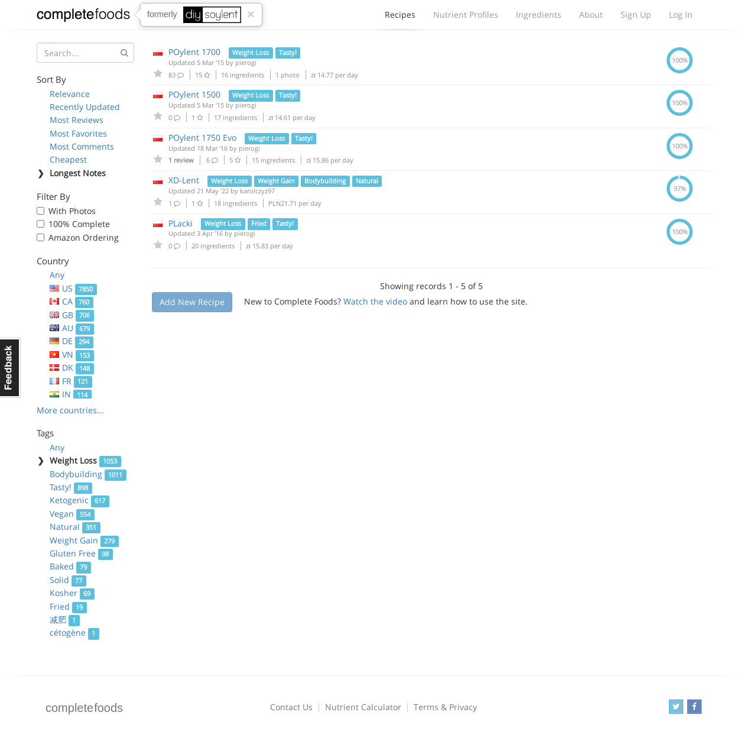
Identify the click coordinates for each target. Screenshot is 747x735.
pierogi (245, 62)
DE (71, 341)
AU (72, 327)
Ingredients (538, 14)
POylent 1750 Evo (202, 137)
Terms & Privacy (445, 707)
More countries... (70, 410)
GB (72, 314)
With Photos (72, 210)
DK (72, 367)
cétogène (74, 632)
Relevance (70, 93)
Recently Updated (85, 106)
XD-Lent (183, 180)
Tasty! (71, 487)
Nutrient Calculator (363, 707)
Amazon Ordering (83, 237)
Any (57, 274)
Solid (68, 579)
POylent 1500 (194, 94)
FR (71, 381)
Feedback (10, 368)
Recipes (400, 18)
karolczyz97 (257, 190)
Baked (70, 566)
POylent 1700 (194, 51)
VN (72, 354)
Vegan (72, 513)
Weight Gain (84, 540)
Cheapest (68, 159)
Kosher (72, 592)
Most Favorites (78, 133)
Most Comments (82, 146)
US (73, 288)
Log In (681, 14)
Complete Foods (83, 17)
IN (71, 394)
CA (71, 301)
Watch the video (375, 301)
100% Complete (79, 223)
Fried (68, 606)
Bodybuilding (88, 474)
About (591, 14)
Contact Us (291, 707)
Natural (75, 526)
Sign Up (636, 14)
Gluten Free (81, 553)
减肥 (65, 619)
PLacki (180, 223)
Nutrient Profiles (465, 14)
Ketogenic (79, 500)
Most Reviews (76, 119)
